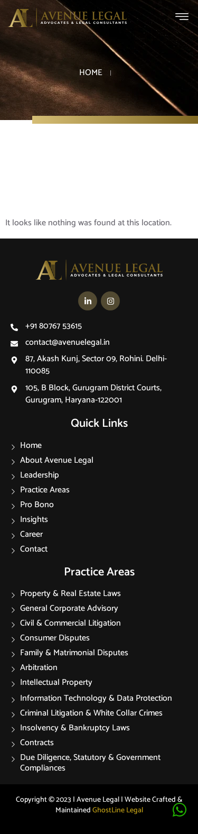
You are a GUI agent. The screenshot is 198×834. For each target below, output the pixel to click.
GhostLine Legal (117, 810)
